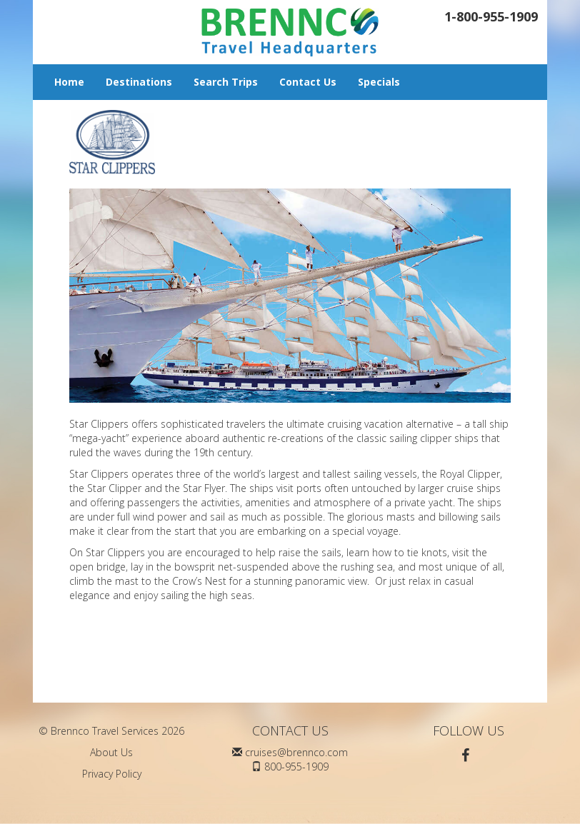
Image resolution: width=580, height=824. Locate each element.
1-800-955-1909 (491, 16)
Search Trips (226, 82)
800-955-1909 (296, 766)
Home (69, 82)
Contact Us (307, 82)
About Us (111, 752)
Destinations (139, 82)
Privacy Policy (111, 773)
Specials (379, 82)
